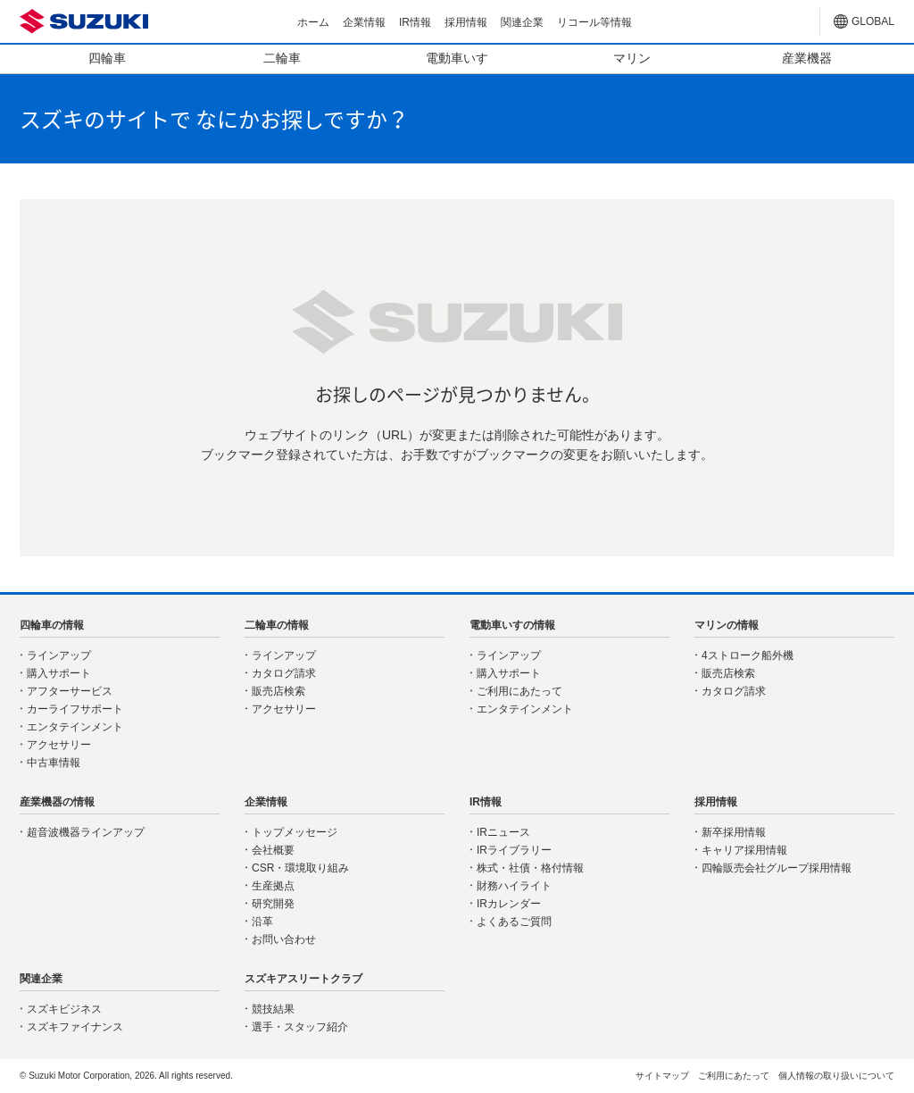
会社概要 (273, 850)
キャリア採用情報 (744, 850)
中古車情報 (53, 762)
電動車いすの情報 (512, 625)
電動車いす (457, 58)
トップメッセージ (294, 832)
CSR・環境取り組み (300, 868)
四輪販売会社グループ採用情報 (777, 868)
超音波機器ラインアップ (86, 832)
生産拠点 (273, 886)
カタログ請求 (284, 673)
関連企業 (522, 22)
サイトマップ (662, 1075)
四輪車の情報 (52, 625)
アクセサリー (59, 744)
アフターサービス (69, 691)
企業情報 (364, 22)
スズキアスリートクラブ (303, 978)
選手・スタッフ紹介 (300, 1027)
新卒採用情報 (734, 832)
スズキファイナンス (75, 1027)
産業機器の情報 (57, 802)
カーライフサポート (75, 709)
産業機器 (807, 58)
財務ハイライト (514, 886)
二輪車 (282, 58)
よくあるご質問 (514, 921)
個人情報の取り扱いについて (836, 1075)
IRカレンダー (509, 903)
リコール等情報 (594, 22)
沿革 (262, 921)
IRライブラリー (514, 850)
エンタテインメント (75, 727)
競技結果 (273, 1009)
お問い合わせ (284, 939)
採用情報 (466, 22)
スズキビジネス (64, 1009)
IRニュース (503, 832)
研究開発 (273, 903)
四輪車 (107, 58)
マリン (632, 58)
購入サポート (59, 673)
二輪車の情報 (277, 625)
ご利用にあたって (519, 691)
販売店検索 (278, 691)
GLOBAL (873, 21)
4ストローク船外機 (748, 655)
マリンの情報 (726, 625)
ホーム (313, 22)
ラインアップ (59, 655)
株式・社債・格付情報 (530, 868)
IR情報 (415, 22)
